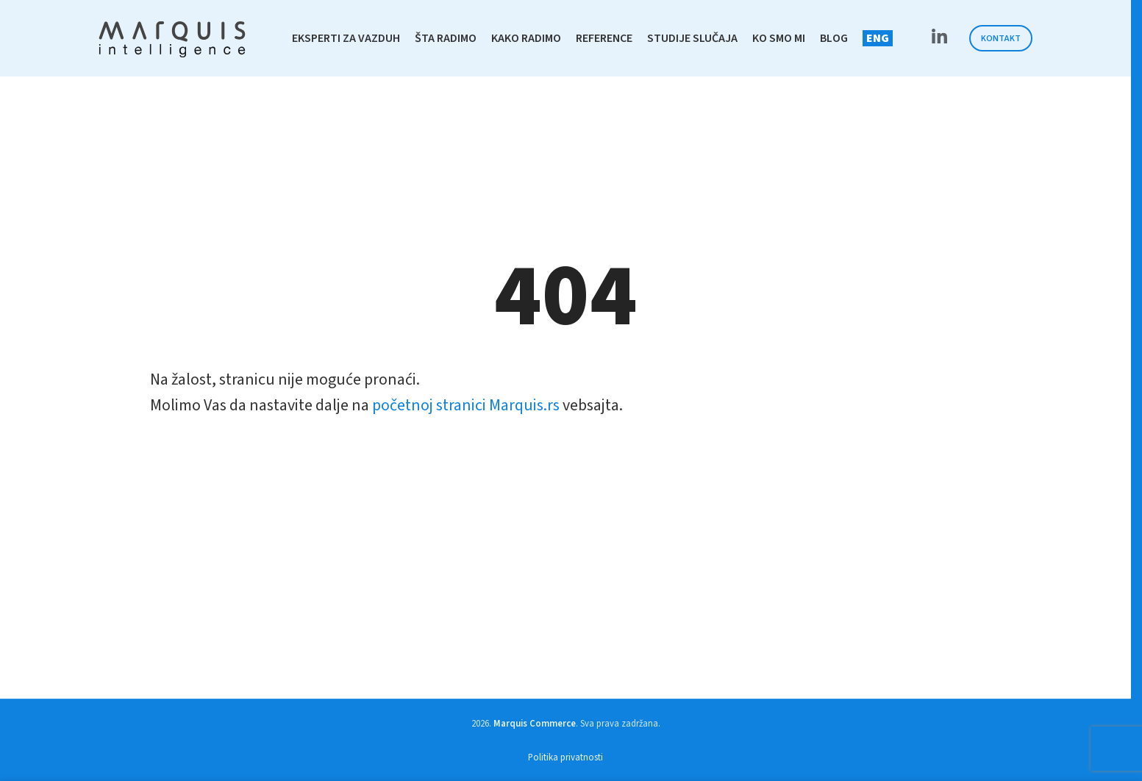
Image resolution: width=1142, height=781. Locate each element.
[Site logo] (172, 37)
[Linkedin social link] (939, 38)
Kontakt (1001, 38)
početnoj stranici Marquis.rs (466, 405)
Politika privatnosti (565, 757)
